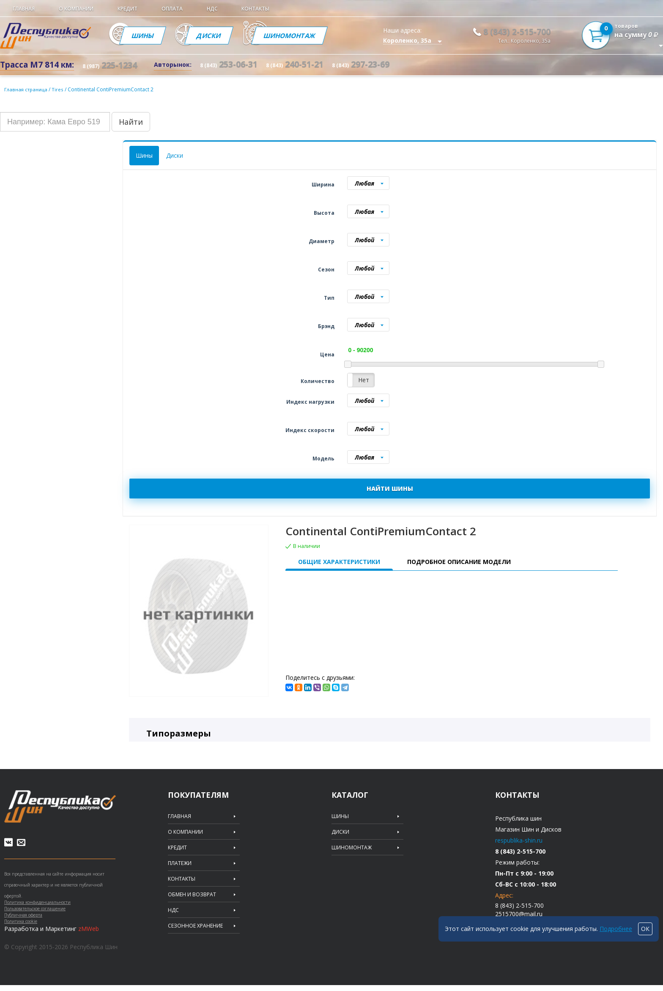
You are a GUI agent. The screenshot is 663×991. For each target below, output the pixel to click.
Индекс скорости (309, 430)
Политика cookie (20, 927)
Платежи (180, 863)
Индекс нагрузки (310, 401)
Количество (317, 381)
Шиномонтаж (311, 35)
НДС (212, 8)
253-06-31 (229, 64)
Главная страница (26, 89)
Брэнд (326, 326)
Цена (327, 354)
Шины (147, 35)
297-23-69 (360, 64)
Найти (131, 122)
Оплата (172, 8)
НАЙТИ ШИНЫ (390, 489)
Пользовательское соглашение (35, 914)
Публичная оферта (23, 921)
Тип (329, 297)
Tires (60, 89)
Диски (221, 35)
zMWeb (88, 935)
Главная (24, 8)
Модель (323, 458)
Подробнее (616, 929)
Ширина (323, 184)
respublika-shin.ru (518, 840)
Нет (363, 380)
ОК (645, 929)
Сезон (326, 269)
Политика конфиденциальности (37, 908)
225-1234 (109, 65)
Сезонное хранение (195, 926)
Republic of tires (60, 806)
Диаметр (321, 241)
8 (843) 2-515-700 (517, 31)
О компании (76, 8)
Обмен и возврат (192, 894)
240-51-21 (294, 64)
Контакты (255, 8)
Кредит (127, 8)
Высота (324, 212)
